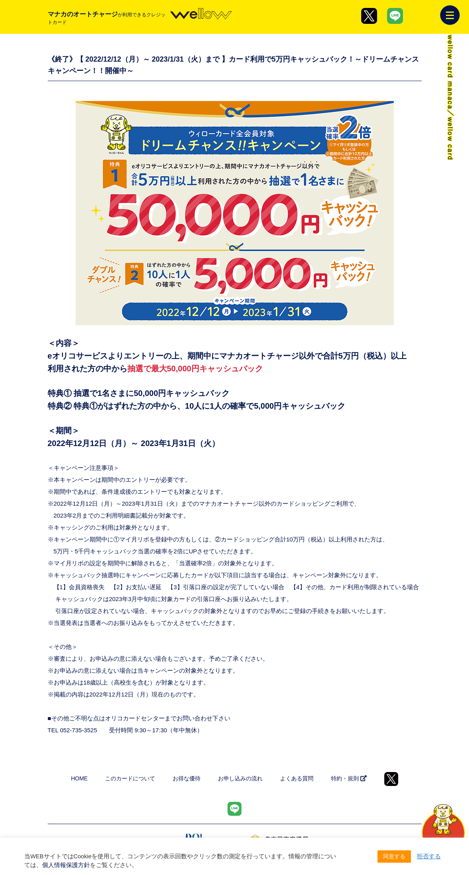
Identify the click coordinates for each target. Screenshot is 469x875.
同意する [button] (394, 856)
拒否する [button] (429, 856)
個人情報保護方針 (66, 865)
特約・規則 (349, 778)
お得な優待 (186, 778)
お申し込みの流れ (240, 778)
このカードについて (130, 778)
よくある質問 (296, 778)
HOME (79, 778)
